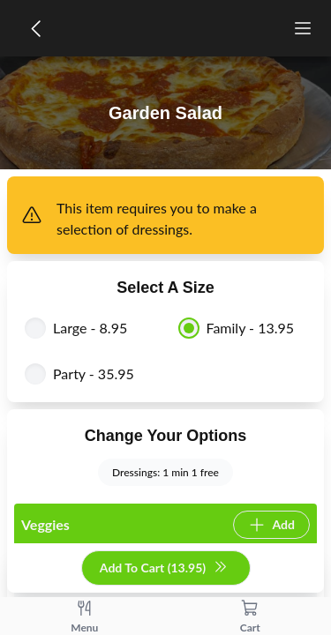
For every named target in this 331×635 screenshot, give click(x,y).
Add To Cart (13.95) (164, 568)
